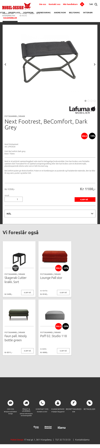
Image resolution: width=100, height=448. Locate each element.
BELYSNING (74, 12)
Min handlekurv (70, 4)
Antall (7, 195)
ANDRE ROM (60, 12)
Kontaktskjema (82, 440)
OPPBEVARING (43, 12)
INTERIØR (88, 12)
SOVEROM (28, 12)
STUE (2, 12)
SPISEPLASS (14, 12)
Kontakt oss (54, 4)
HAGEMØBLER (10, 18)
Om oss (42, 4)
